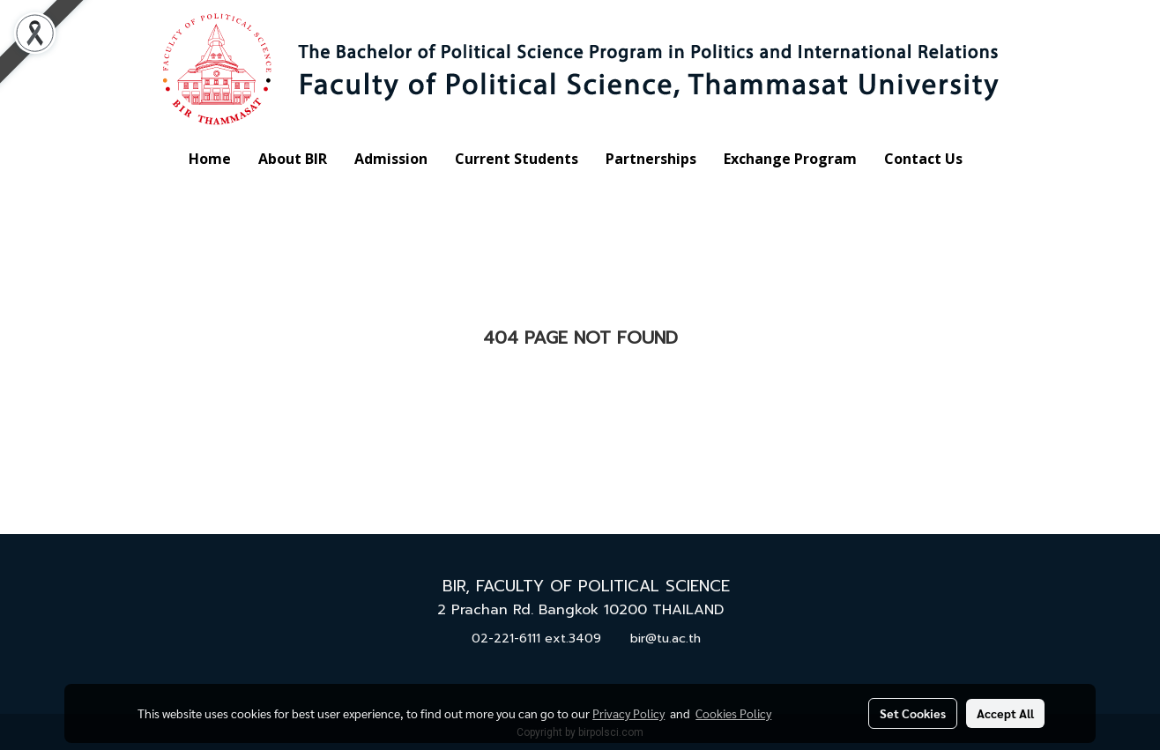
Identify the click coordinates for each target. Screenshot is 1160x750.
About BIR (292, 158)
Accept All (1005, 713)
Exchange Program (790, 158)
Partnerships (651, 158)
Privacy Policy (628, 713)
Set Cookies (913, 713)
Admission (391, 158)
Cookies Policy (733, 713)
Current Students (516, 158)
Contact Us (923, 158)
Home (210, 158)
